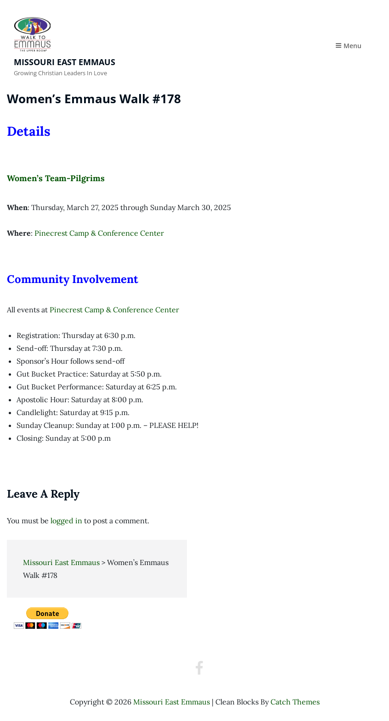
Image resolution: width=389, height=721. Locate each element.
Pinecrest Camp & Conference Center (99, 233)
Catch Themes (295, 701)
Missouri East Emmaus (64, 61)
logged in (66, 520)
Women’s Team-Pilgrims (56, 178)
